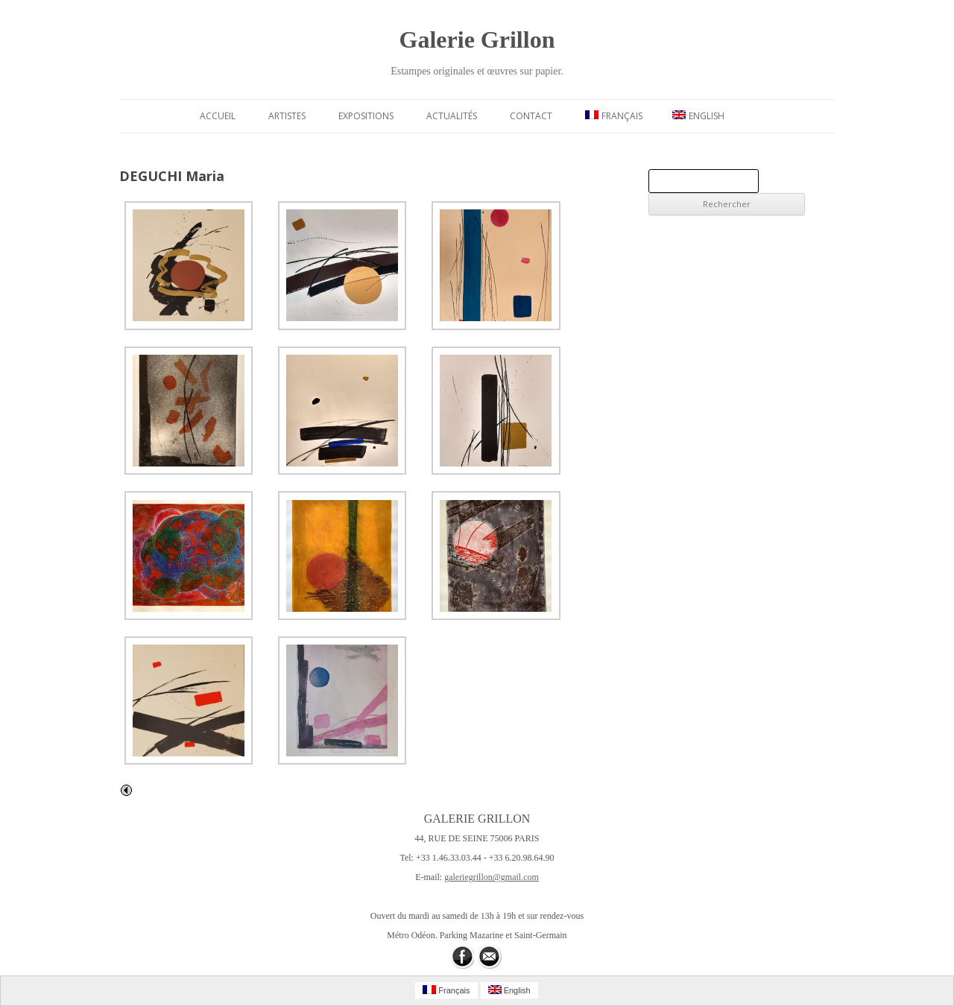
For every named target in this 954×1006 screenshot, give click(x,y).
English (698, 116)
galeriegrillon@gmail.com (491, 877)
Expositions (366, 116)
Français (613, 116)
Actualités (451, 116)
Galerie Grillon (477, 39)
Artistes (287, 116)
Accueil (218, 116)
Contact (531, 116)
